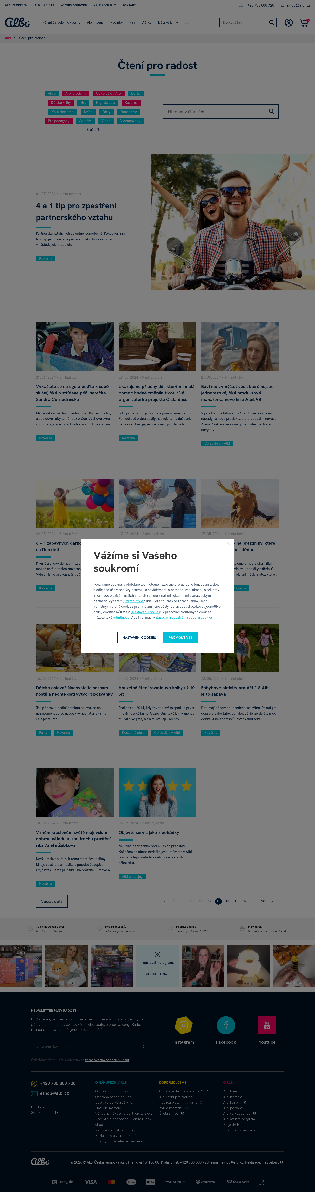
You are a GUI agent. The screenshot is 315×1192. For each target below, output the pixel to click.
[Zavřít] (229, 544)
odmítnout (121, 617)
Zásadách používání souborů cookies (184, 617)
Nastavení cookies (146, 612)
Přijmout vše (134, 601)
